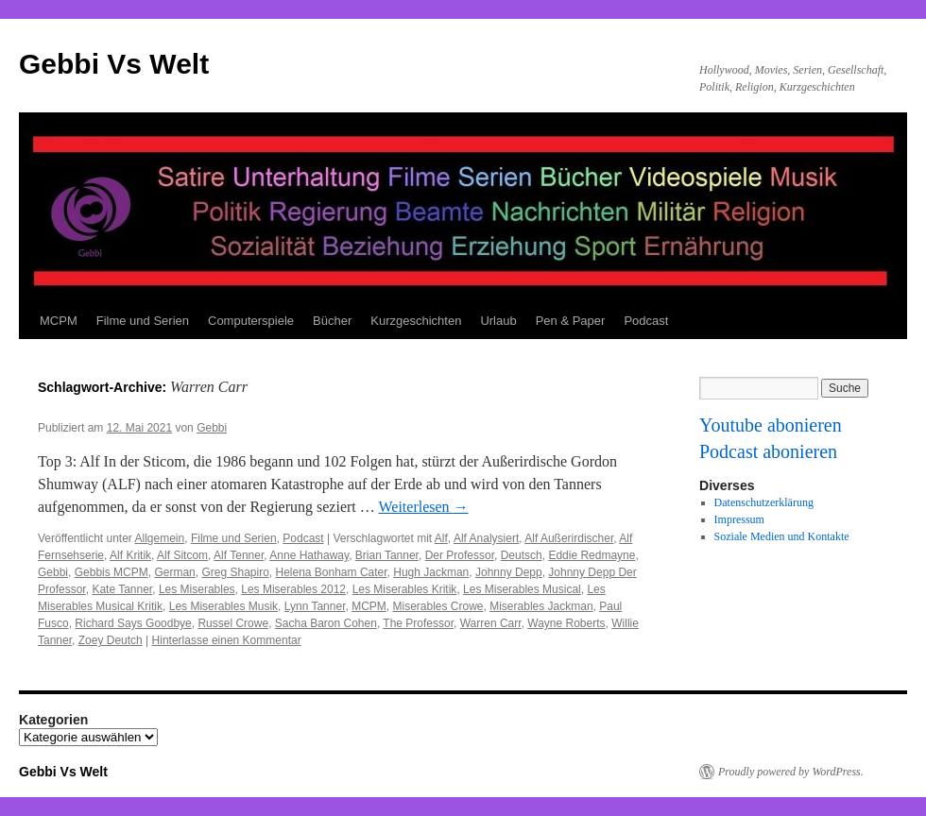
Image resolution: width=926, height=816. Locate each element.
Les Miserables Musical (522, 589)
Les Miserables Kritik (404, 589)
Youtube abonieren (770, 425)
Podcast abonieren (768, 451)
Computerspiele (251, 321)
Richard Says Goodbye (133, 623)
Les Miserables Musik (223, 606)
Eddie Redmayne (591, 555)
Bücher (332, 321)
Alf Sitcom (182, 555)
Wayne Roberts (566, 623)
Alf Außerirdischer (568, 538)
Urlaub (498, 321)
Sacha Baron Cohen (326, 623)
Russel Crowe (232, 623)
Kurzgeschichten (415, 321)
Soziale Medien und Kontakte (781, 536)
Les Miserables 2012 (293, 589)
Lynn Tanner (315, 606)
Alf (441, 538)
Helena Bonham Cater (330, 572)
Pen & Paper (571, 321)
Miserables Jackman (540, 606)
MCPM (58, 321)
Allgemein (160, 538)
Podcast (646, 321)
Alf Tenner (239, 555)
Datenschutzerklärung (764, 502)
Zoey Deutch (110, 640)
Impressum (739, 519)
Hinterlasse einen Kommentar (226, 640)
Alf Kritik (130, 555)
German (174, 572)
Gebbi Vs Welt (114, 63)
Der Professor (459, 555)
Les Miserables (197, 589)
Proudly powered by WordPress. (791, 771)
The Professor (418, 623)
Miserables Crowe (438, 606)
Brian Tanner (387, 555)
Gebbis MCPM (111, 572)
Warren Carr (491, 623)
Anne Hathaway (309, 555)
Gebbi (212, 427)
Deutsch (521, 555)
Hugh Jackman (431, 572)
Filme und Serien (142, 321)
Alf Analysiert (486, 538)
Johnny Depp (508, 572)
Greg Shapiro (234, 572)
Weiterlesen (424, 507)
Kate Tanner (122, 589)
